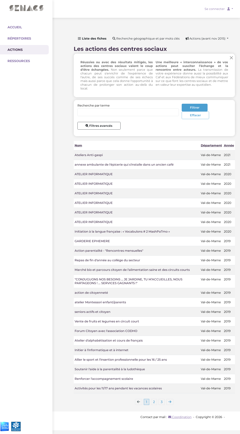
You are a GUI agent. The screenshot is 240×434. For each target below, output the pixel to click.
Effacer (195, 115)
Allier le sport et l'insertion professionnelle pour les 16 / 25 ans (121, 359)
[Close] (231, 58)
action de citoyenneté (91, 292)
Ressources (19, 61)
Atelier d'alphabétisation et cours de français (109, 340)
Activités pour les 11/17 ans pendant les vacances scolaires (118, 388)
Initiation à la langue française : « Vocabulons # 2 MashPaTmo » (122, 231)
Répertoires (19, 38)
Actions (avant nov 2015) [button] (206, 38)
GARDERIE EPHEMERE (92, 241)
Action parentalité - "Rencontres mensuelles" (109, 250)
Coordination (180, 417)
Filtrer (195, 107)
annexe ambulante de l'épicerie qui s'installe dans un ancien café (124, 164)
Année (229, 145)
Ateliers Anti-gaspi (89, 155)
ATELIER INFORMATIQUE (94, 174)
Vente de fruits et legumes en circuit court (107, 321)
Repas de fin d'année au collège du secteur (107, 260)
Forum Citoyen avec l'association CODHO (106, 331)
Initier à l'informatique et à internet (101, 350)
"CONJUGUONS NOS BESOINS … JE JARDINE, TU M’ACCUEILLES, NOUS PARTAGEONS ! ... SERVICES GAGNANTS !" (128, 281)
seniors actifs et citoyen (92, 312)
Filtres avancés (99, 126)
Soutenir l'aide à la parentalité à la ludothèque (110, 369)
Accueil (15, 27)
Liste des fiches (92, 38)
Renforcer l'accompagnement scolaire (104, 379)
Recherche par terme (93, 105)
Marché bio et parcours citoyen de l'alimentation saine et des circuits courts (132, 270)
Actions (15, 50)
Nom (78, 145)
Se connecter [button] (218, 9)
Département (211, 145)
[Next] (169, 402)
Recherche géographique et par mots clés (146, 38)
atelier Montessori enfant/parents (100, 302)
